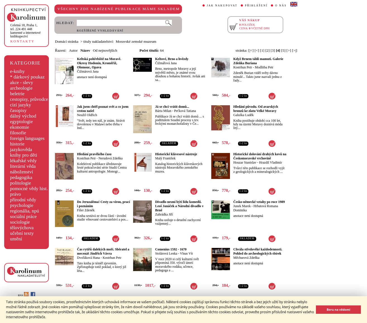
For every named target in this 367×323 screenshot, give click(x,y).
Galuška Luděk (243, 115)
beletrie (17, 93)
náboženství (21, 171)
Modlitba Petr (264, 67)
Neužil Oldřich (87, 115)
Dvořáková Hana (88, 258)
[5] (283, 50)
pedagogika (21, 177)
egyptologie (21, 121)
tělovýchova (22, 227)
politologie (20, 183)
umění (16, 238)
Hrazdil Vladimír (270, 162)
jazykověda (21, 149)
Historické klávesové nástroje (176, 154)
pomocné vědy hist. (29, 188)
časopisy (18, 110)
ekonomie (19, 127)
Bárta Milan (163, 111)
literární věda (23, 166)
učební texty (22, 233)
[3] (273, 50)
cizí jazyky (20, 104)
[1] (262, 50)
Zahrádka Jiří (164, 214)
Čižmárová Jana (88, 71)
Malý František (165, 158)
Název (85, 50)
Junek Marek (242, 206)
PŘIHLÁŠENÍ (256, 5)
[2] (267, 50)
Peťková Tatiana (185, 111)
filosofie (18, 132)
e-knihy (17, 71)
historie (17, 144)
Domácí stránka (66, 41)
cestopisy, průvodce (29, 99)
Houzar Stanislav (244, 162)
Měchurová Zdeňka (246, 258)
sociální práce (23, 216)
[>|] (294, 50)
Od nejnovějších (105, 50)
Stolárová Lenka (166, 253)
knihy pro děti (23, 155)
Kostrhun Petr (242, 67)
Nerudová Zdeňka (111, 158)
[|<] (251, 50)
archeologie (21, 88)
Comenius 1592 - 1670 (170, 249)
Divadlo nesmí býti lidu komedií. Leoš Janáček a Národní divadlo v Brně (179, 206)
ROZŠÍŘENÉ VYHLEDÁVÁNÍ (100, 30)
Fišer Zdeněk (86, 210)
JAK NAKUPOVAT (222, 5)
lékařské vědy (23, 160)
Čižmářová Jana (166, 63)
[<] (257, 50)
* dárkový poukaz (27, 77)
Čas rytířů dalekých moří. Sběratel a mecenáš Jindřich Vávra (103, 251)
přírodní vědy (23, 199)
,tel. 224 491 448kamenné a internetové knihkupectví (25, 30)
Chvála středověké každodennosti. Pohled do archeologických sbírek (257, 251)
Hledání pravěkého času (94, 154)
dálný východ (23, 116)
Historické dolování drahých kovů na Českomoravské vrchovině (259, 156)
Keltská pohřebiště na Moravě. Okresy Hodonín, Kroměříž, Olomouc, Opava (99, 63)
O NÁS (281, 5)
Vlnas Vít (186, 253)
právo (15, 194)
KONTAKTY (22, 41)
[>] (288, 50)
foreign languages (27, 138)
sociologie (20, 222)
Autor (73, 50)
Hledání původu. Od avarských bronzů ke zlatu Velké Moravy (255, 109)
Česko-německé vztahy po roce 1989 (259, 202)
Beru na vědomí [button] (338, 309)
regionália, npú (24, 211)
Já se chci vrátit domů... (172, 107)
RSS (23, 295)
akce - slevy (21, 82)
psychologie (21, 205)
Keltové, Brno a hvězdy (171, 59)
